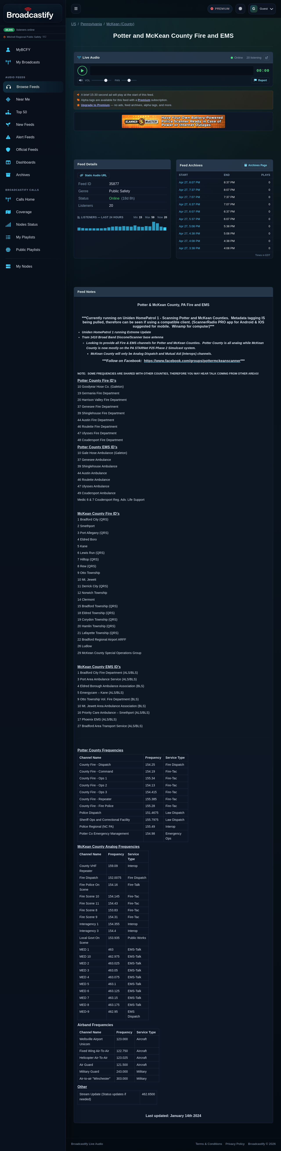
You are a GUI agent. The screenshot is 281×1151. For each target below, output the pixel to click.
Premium (144, 100)
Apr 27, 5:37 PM (189, 219)
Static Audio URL (93, 175)
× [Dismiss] (266, 65)
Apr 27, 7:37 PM (189, 189)
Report (260, 80)
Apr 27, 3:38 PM (189, 248)
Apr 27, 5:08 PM (189, 226)
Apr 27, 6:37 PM (189, 204)
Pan (117, 80)
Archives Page (255, 165)
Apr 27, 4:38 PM (189, 233)
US (73, 24)
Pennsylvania (91, 24)
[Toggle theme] (240, 9)
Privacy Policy (235, 1144)
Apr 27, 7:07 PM (189, 197)
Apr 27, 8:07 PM (189, 182)
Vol (87, 80)
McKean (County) (120, 24)
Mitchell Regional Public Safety (24, 37)
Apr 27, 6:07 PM (189, 211)
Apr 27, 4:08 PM (189, 241)
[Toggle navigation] (76, 9)
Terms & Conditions (209, 1144)
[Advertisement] (173, 145)
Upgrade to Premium (95, 105)
